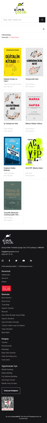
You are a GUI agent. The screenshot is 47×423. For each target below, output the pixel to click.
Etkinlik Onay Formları (9, 383)
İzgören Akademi (8, 318)
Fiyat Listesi (6, 360)
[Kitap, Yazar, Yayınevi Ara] (20, 19)
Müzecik (5, 312)
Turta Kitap (5, 305)
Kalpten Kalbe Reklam (9, 169)
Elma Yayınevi (8, 86)
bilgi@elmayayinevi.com (10, 251)
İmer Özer (29, 173)
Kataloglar (5, 349)
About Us (5, 278)
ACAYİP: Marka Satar (34, 168)
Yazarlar (4, 342)
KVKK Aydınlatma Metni (9, 266)
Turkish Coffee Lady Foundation (13, 325)
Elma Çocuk (6, 301)
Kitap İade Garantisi (9, 353)
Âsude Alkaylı (30, 128)
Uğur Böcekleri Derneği (10, 322)
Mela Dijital (5, 332)
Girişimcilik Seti (32, 79)
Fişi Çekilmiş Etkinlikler (10, 376)
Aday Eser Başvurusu (9, 356)
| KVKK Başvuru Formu (24, 266)
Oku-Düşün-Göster (8, 380)
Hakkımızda (6, 275)
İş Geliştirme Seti (11, 123)
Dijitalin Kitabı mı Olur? (10, 80)
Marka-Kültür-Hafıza (34, 123)
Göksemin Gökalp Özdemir (12, 84)
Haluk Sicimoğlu (9, 173)
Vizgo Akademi (7, 329)
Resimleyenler (7, 346)
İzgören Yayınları (8, 308)
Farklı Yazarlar (30, 84)
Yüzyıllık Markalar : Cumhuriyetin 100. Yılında (11, 215)
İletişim (4, 282)
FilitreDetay (15, 37)
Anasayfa (5, 37)
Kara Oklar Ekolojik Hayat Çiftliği (13, 315)
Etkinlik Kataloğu (7, 369)
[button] (43, 29)
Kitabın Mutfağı (7, 373)
